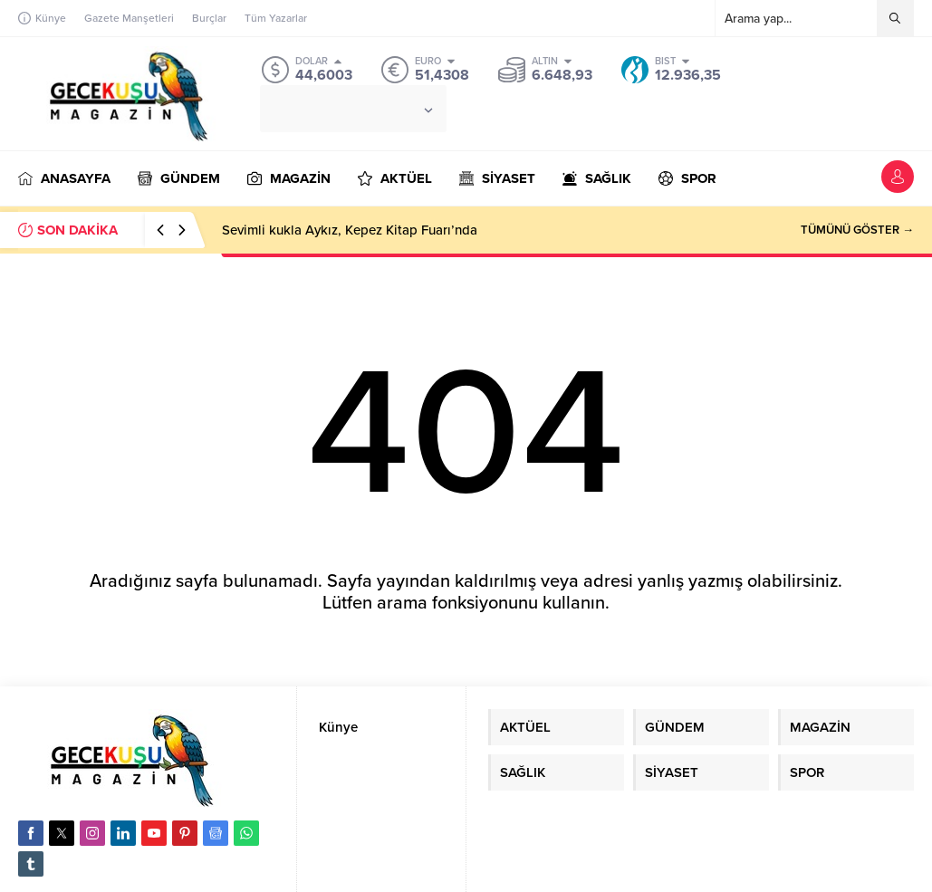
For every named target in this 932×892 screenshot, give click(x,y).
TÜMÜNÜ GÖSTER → (857, 230)
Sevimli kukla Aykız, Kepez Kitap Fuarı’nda (349, 230)
